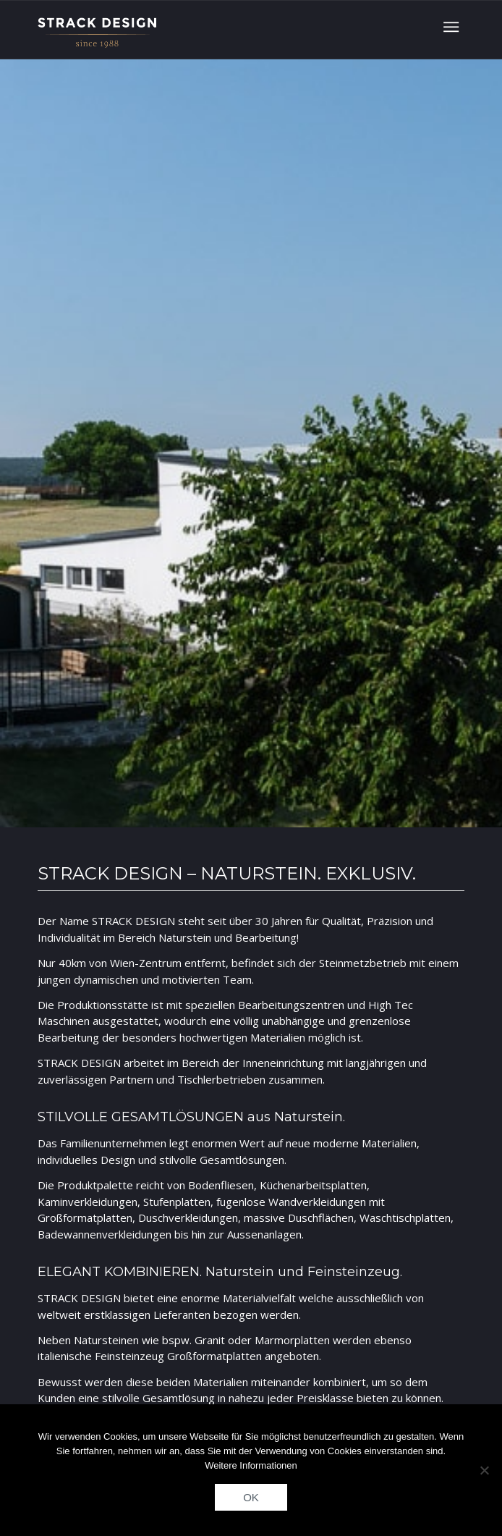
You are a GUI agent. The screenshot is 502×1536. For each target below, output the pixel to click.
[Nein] (484, 1470)
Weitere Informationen (251, 1465)
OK (251, 1497)
